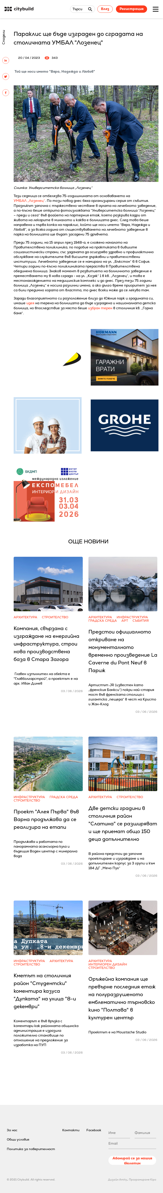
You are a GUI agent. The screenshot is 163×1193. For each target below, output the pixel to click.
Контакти (70, 1130)
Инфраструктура (132, 617)
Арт (124, 620)
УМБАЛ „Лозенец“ (29, 200)
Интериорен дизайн (107, 964)
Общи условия (18, 1139)
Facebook (93, 1130)
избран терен (100, 308)
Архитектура (25, 617)
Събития (141, 620)
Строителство (55, 617)
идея (30, 303)
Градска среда (102, 620)
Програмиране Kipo (142, 1179)
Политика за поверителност (31, 1149)
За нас (12, 1130)
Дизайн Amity (117, 1179)
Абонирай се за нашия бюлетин (132, 1160)
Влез (105, 9)
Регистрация (131, 9)
